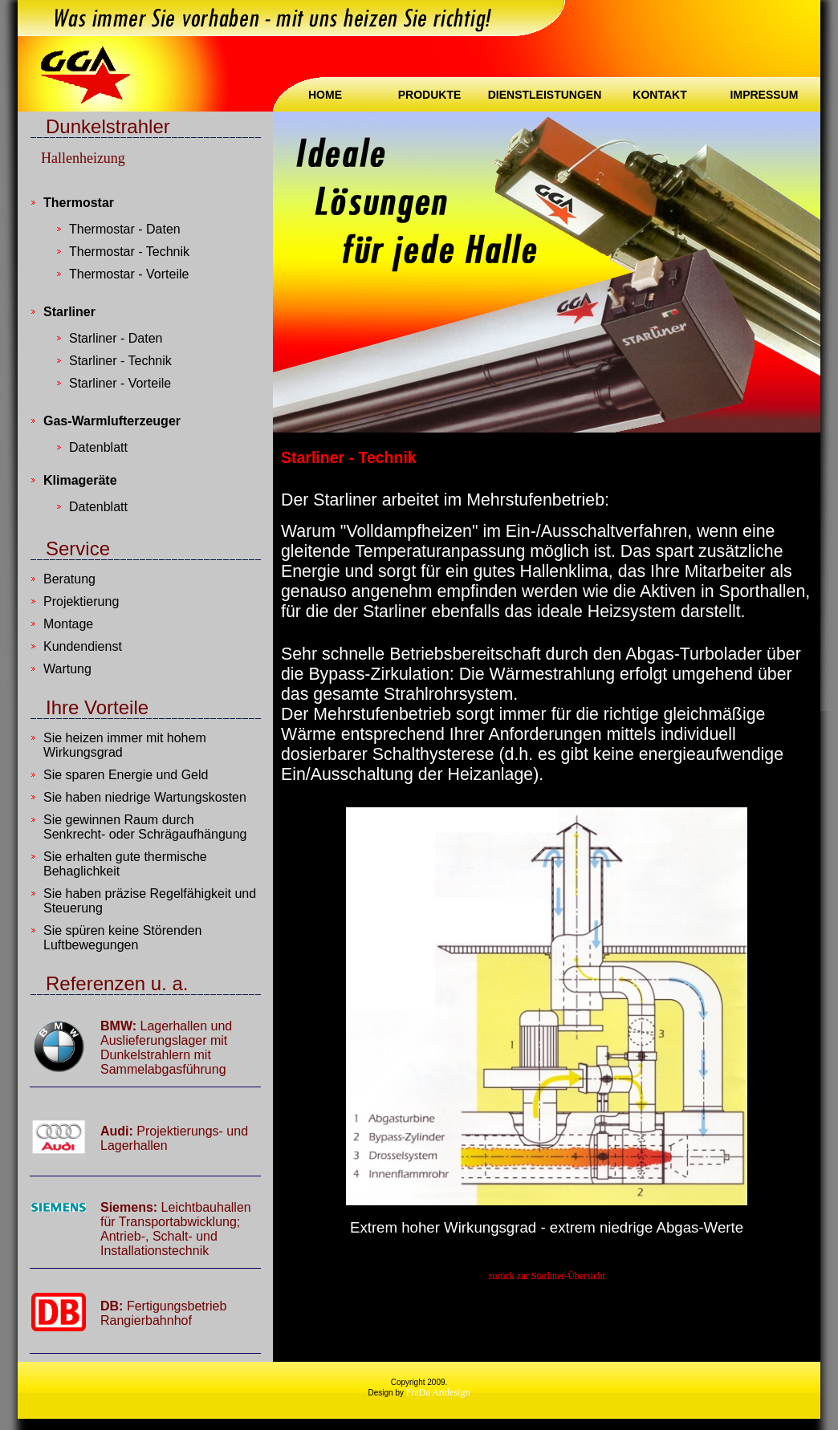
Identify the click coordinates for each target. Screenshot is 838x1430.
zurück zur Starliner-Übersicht (546, 1276)
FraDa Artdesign (438, 1392)
